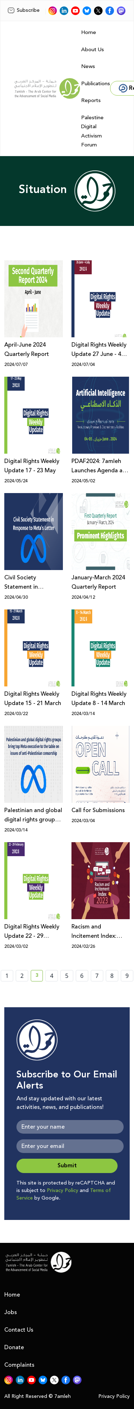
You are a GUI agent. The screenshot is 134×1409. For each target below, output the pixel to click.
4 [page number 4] (51, 976)
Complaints (19, 1365)
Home (88, 32)
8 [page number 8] (112, 976)
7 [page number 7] (97, 976)
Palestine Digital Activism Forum (92, 131)
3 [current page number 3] (39, 976)
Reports (91, 100)
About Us (92, 49)
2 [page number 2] (22, 976)
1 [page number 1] (7, 976)
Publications (95, 83)
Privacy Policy (62, 1191)
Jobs (10, 1312)
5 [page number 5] (66, 976)
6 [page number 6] (82, 976)
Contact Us (18, 1330)
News (88, 66)
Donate (14, 1347)
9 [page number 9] (127, 976)
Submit (67, 1165)
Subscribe (24, 10)
